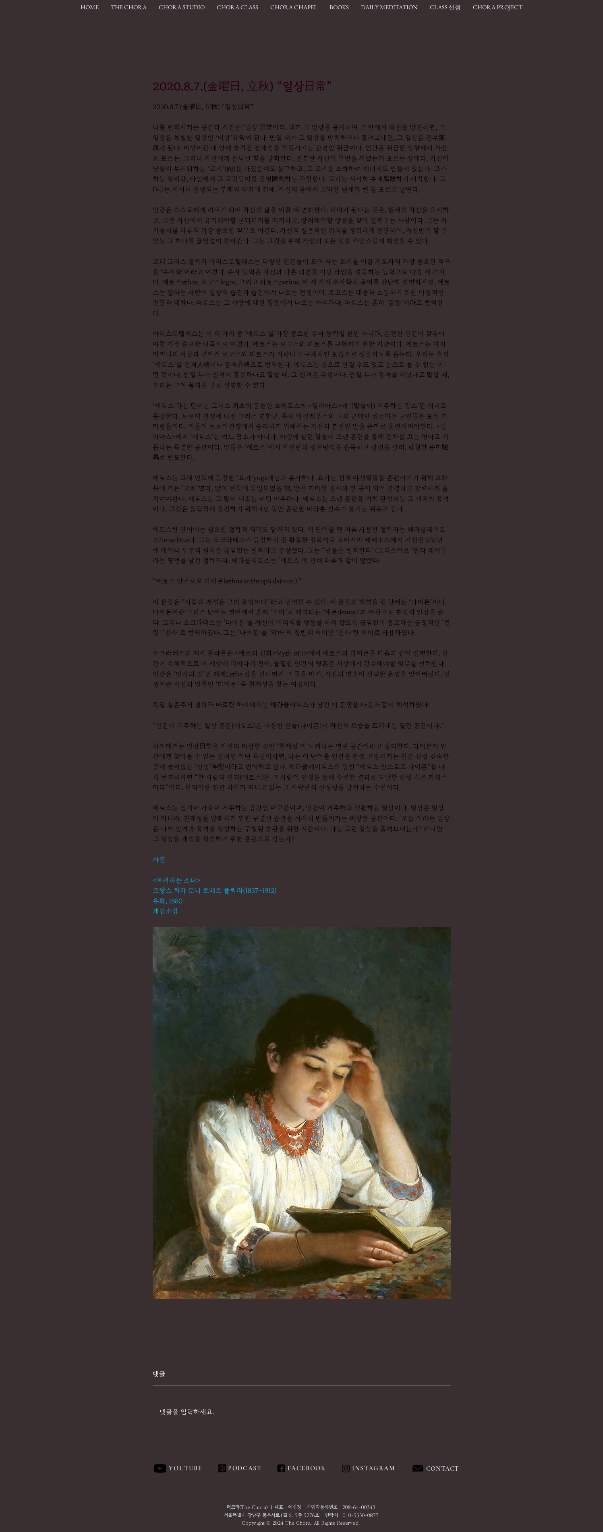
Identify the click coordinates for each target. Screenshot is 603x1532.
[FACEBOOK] (305, 1468)
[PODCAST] (244, 1468)
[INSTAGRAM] (374, 1468)
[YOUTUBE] (187, 1468)
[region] (460, 1469)
